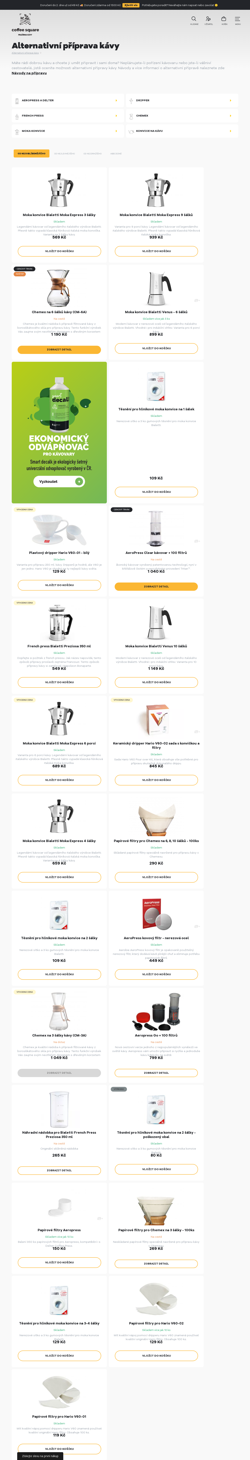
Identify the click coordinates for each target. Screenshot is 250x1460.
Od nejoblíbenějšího (32, 160)
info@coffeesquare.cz (216, 1366)
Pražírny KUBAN (157, 1366)
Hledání (192, 23)
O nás (99, 1394)
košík (221, 24)
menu (236, 21)
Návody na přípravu (29, 73)
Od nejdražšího (98, 160)
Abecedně (124, 160)
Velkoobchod (105, 1366)
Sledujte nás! (130, 1265)
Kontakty (102, 1401)
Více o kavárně (213, 1227)
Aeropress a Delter (34, 101)
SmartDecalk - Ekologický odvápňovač (163, 1398)
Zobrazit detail (192, 268)
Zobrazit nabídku (46, 1231)
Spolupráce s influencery (114, 1387)
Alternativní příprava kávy (26, 52)
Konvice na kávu (145, 136)
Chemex (138, 119)
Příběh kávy (104, 1380)
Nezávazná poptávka (130, 1231)
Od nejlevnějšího (67, 160)
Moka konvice (29, 136)
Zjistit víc (131, 5)
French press (29, 119)
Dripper (138, 101)
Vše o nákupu (105, 1373)
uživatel (206, 23)
